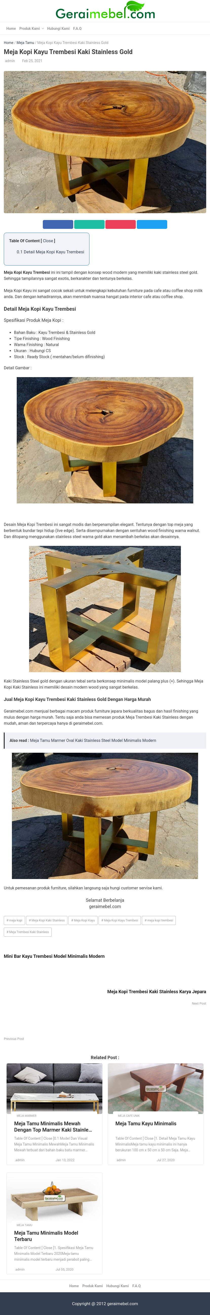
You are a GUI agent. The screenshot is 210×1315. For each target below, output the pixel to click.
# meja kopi (14, 920)
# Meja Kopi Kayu (83, 920)
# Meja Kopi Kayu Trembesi (119, 920)
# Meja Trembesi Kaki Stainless (28, 932)
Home (11, 29)
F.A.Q (77, 29)
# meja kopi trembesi (159, 920)
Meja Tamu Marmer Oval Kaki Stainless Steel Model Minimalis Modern (93, 740)
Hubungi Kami (58, 29)
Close (48, 240)
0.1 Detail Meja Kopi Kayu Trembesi (50, 251)
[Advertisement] (54, 1000)
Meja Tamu (25, 43)
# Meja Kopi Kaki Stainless (47, 920)
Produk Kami (29, 29)
